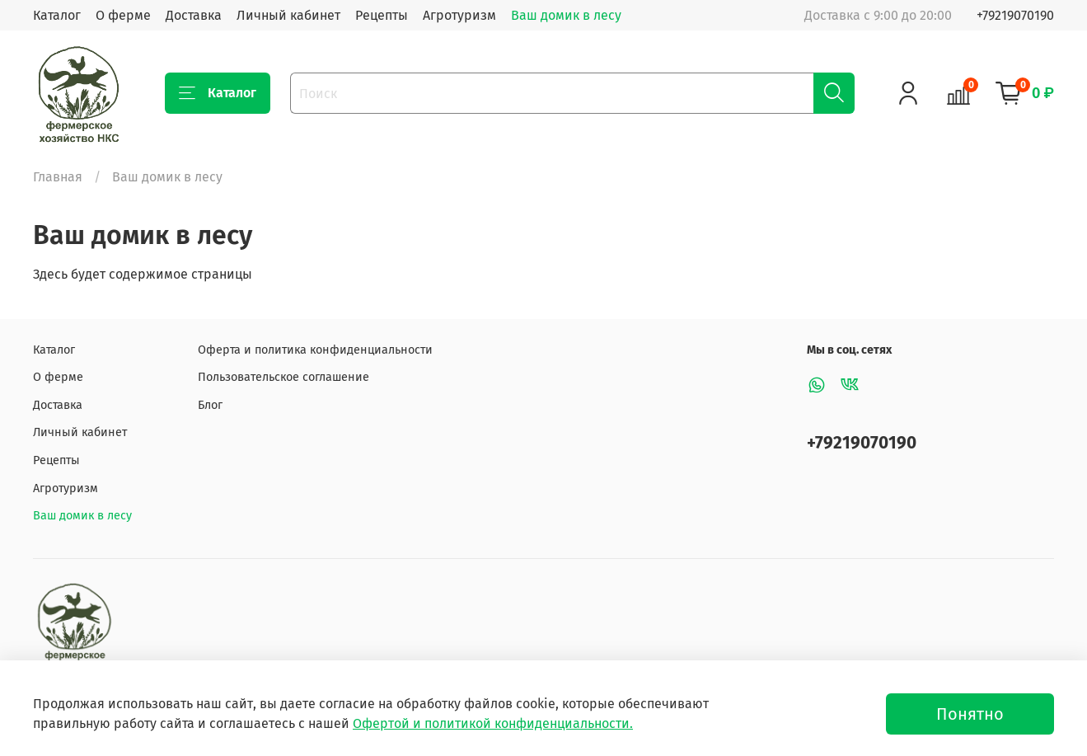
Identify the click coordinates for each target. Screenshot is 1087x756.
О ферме (123, 15)
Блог (210, 405)
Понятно (970, 714)
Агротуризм (459, 15)
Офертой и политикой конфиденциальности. (493, 723)
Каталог (57, 15)
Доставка (194, 15)
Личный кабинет (288, 15)
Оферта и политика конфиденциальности (315, 350)
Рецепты (381, 15)
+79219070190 (1015, 15)
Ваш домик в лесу (566, 15)
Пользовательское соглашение (283, 377)
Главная (57, 177)
